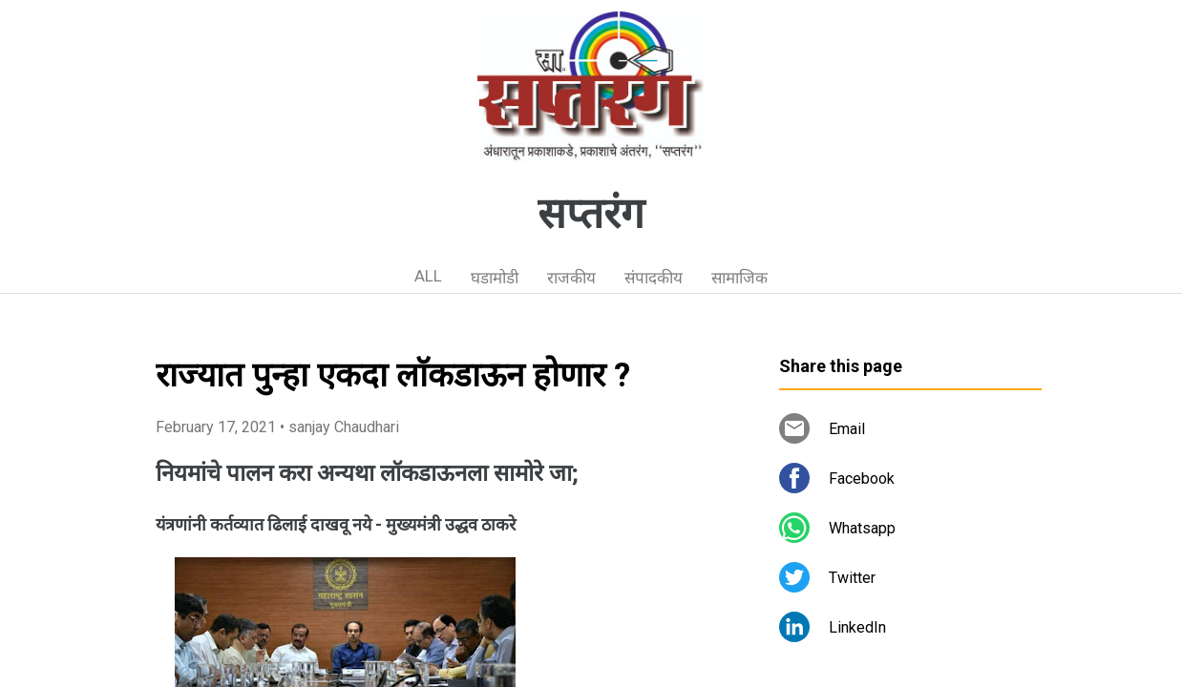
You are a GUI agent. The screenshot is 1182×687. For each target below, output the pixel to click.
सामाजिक (739, 277)
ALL (428, 275)
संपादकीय (653, 277)
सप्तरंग (591, 214)
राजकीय (571, 277)
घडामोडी (494, 277)
